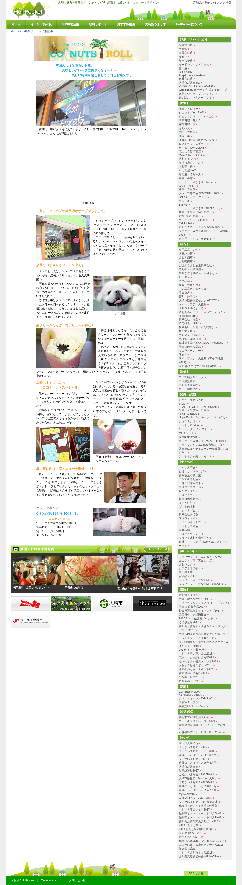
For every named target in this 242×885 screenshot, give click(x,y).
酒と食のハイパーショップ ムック (201, 312)
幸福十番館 (186, 178)
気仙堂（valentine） (191, 338)
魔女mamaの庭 (188, 437)
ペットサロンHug (189, 425)
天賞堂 (183, 49)
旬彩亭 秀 (186, 166)
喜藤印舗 (184, 530)
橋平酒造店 (186, 331)
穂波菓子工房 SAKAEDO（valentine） (202, 342)
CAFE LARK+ (187, 185)
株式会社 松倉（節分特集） (197, 327)
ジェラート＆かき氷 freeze (196, 182)
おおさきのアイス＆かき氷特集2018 (201, 227)
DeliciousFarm (188, 316)
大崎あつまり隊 (155, 24)
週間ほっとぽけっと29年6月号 (198, 786)
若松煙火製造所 (188, 743)
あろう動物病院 (188, 389)
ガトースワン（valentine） (195, 219)
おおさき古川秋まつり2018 (196, 852)
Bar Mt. (183, 204)
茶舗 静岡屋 (187, 296)
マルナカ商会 (187, 467)
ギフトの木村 (187, 506)
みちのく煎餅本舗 (190, 269)
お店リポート (30, 31)
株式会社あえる (188, 514)
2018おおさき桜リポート (194, 649)
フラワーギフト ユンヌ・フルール (201, 556)
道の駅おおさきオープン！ (195, 97)
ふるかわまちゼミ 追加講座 (197, 751)
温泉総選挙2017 (189, 770)
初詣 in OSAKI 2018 (191, 833)
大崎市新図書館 (188, 766)
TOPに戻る (196, 873)
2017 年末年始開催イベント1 (197, 618)
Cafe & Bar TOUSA (190, 155)
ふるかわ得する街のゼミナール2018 (201, 844)
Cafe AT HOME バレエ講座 (195, 798)
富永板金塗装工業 (190, 475)
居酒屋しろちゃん (190, 174)
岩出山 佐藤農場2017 (192, 606)
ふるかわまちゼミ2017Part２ (197, 774)
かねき (183, 56)
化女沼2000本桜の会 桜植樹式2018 (201, 840)
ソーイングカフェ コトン (194, 429)
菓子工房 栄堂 (188, 249)
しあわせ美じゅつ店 (191, 400)
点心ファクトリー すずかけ (197, 116)
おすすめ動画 (126, 24)
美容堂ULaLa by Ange (193, 706)
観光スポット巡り (190, 681)
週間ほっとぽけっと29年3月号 (198, 755)
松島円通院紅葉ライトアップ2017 (200, 610)
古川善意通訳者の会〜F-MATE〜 (199, 856)
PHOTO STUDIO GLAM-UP (196, 86)
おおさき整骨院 (188, 385)
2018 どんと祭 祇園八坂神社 (196, 829)
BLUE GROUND (189, 414)
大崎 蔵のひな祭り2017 (194, 599)
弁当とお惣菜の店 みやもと (197, 273)
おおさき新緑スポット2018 (196, 665)
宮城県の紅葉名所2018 (193, 673)
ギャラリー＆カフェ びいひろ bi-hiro (201, 440)
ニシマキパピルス (190, 510)
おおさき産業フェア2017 (194, 809)
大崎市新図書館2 (189, 82)
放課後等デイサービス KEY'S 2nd (201, 732)
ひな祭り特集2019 (190, 677)
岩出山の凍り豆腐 (190, 346)
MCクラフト (186, 433)
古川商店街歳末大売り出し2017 (198, 821)
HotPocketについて (189, 24)
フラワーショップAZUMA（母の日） (201, 584)
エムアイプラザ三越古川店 (195, 560)
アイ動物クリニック (191, 377)
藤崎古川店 (186, 45)
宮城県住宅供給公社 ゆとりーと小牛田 (203, 725)
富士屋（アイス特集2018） (196, 238)
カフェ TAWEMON (191, 147)
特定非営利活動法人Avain (195, 717)
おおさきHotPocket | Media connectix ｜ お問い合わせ (48, 880)
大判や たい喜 (187, 158)
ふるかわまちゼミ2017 (193, 758)
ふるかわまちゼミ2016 (193, 747)
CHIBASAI (185, 223)
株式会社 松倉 (188, 319)
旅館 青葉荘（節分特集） (195, 212)
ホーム (16, 24)
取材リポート (98, 24)
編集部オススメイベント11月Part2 (200, 817)
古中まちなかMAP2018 (193, 837)
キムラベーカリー (190, 350)
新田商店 (184, 277)
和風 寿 (184, 201)
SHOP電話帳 (70, 24)
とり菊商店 (186, 261)
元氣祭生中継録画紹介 (192, 614)
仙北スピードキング (191, 471)
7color (182, 403)
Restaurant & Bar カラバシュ (196, 140)
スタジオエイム (188, 518)
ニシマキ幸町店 (188, 479)
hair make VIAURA (190, 695)
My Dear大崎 (187, 794)
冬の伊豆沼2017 (189, 622)
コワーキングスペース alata (197, 721)
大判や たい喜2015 (190, 335)
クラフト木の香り (190, 568)
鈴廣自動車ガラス (190, 498)
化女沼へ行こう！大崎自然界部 (198, 805)
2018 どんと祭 (189, 825)
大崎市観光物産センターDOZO (198, 300)
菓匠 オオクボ (188, 284)
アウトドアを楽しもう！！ (195, 456)
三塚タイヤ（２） (190, 534)
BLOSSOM (185, 72)
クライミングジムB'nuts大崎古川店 (200, 444)
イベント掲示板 (41, 24)
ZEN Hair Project (189, 691)
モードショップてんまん (194, 64)
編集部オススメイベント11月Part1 (200, 813)
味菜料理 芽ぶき (190, 120)
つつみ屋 (184, 281)
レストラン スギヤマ (192, 143)
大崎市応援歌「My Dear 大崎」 (198, 778)
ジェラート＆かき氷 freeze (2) (199, 208)
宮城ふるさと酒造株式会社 (195, 265)
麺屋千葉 (184, 136)
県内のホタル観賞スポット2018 (198, 661)
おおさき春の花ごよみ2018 (196, 653)
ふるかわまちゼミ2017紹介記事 (198, 801)
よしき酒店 (186, 257)
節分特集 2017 (189, 323)
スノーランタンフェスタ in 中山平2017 (203, 602)
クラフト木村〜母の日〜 (194, 537)
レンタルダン (187, 491)
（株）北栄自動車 (190, 483)
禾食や (183, 354)
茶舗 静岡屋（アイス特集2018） (199, 366)
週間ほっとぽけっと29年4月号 (198, 762)
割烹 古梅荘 (187, 132)
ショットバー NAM (191, 112)
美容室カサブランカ (191, 702)
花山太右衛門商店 (190, 151)
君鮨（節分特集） (190, 216)
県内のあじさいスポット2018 (197, 669)
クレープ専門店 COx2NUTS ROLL (200, 193)
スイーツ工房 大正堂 (192, 304)
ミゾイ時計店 (187, 502)
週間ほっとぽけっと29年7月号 (198, 790)
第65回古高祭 (187, 848)
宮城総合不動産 (188, 576)
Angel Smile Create (191, 75)
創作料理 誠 (187, 124)
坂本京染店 (186, 60)
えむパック (186, 564)
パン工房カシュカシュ (192, 288)
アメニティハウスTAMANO (195, 698)
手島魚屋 (184, 292)
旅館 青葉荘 (187, 189)
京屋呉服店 (186, 52)
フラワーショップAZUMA (194, 580)
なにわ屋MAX (187, 170)
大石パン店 (186, 253)
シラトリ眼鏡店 (188, 526)
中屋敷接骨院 (187, 381)
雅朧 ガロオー (188, 108)
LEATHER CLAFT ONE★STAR (198, 406)
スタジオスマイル (190, 487)
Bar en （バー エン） (193, 197)
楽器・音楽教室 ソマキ (194, 410)
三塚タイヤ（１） (190, 494)
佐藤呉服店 (186, 78)
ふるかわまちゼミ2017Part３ (197, 782)
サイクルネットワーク (192, 522)
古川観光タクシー (190, 595)
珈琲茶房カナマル (190, 162)
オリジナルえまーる (191, 308)
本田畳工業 (186, 572)
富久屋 (183, 68)
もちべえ (184, 128)
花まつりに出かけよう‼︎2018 (196, 657)
